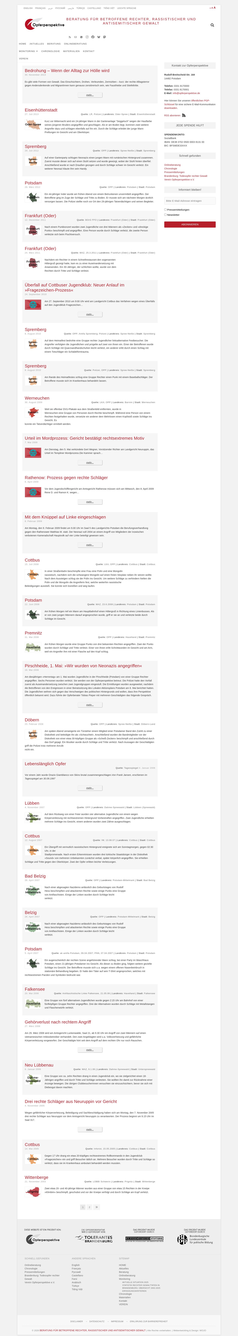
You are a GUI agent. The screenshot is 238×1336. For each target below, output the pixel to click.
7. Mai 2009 (31, 438)
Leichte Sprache (126, 8)
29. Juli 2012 (32, 147)
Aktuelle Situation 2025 (135, 1278)
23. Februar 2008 (34, 720)
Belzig (152, 913)
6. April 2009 (32, 478)
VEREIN (178, 46)
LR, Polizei (95, 110)
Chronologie (127, 46)
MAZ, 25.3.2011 (88, 249)
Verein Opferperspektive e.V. (179, 175)
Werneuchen (148, 398)
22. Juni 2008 (32, 600)
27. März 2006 (32, 1022)
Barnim (128, 398)
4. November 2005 (35, 1102)
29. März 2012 (32, 183)
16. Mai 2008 (32, 666)
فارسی (71, 8)
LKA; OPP (105, 398)
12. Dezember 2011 (35, 216)
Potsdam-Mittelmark (123, 876)
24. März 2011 (32, 249)
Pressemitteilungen (174, 168)
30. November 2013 (35, 71)
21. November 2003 (35, 1178)
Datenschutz (96, 1318)
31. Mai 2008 (32, 633)
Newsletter (173, 211)
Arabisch (76, 1278)
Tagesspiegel (131, 764)
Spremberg (149, 147)
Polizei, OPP (99, 366)
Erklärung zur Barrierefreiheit (149, 1318)
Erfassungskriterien (134, 1287)
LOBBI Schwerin (102, 1178)
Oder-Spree (121, 110)
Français (40, 8)
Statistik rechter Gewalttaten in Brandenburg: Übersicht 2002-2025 (141, 1282)
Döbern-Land (148, 720)
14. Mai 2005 (32, 1145)
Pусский (60, 8)
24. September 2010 (36, 290)
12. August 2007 (33, 836)
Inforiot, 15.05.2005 (104, 1145)
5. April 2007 (32, 949)
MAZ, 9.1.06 (88, 1065)
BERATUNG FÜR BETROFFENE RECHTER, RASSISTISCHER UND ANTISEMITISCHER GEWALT (121, 25)
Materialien (147, 46)
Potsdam (132, 183)
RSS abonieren (174, 111)
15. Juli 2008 (32, 560)
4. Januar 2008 (147, 764)
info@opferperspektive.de (186, 89)
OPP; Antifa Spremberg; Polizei (89, 330)
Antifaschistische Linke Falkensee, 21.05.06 (86, 989)
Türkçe (81, 8)
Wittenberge (148, 1178)
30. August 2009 (33, 398)
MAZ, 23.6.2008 (104, 600)
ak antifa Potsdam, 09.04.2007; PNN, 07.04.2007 (86, 949)
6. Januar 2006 (33, 1065)
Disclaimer (76, 1318)
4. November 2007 (35, 803)
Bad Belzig (149, 876)
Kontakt (165, 46)
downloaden (170, 104)
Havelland (131, 633)
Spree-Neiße (127, 147)
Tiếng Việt (109, 8)
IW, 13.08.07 (108, 836)
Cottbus (133, 560)
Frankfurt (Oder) (119, 216)
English (28, 8)
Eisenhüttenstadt (146, 110)
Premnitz (150, 633)
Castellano (94, 8)
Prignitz (129, 1178)
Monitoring (103, 46)
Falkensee (149, 989)
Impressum (117, 1318)
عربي (50, 8)
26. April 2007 (32, 876)
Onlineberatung (80, 46)
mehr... (90, 91)
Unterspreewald (146, 1065)
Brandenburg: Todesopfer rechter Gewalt (185, 172)
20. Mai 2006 (32, 989)
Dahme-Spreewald (114, 803)
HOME (27, 46)
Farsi (74, 1275)
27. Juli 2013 (32, 110)
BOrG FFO (91, 216)
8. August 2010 (33, 330)
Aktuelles (42, 46)
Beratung (59, 46)
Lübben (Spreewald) (144, 803)
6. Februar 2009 (33, 517)
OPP (103, 147)
